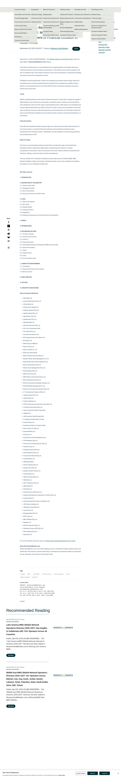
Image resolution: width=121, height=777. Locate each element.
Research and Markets (59, 48)
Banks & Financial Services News (49, 9)
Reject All (92, 773)
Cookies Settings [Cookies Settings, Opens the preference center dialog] (80, 773)
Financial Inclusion (46, 574)
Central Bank (36, 574)
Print (99, 42)
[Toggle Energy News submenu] (41, 9)
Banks (28, 574)
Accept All (104, 773)
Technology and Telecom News (97, 9)
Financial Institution (59, 574)
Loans (67, 574)
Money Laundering (25, 577)
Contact (22, 601)
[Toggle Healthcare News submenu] (72, 9)
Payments (34, 577)
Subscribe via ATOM (104, 50)
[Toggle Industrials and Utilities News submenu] (89, 9)
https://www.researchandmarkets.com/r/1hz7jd (60, 541)
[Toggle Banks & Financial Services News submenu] (58, 9)
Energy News (35, 9)
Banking (23, 574)
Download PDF (102, 45)
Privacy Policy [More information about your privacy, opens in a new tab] (61, 775)
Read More (11, 655)
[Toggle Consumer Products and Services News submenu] (29, 9)
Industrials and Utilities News (80, 9)
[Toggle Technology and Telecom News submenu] (106, 9)
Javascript (101, 52)
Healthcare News (65, 9)
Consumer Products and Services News (20, 9)
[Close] (118, 773)
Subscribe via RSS (103, 47)
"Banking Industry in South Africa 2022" (61, 59)
